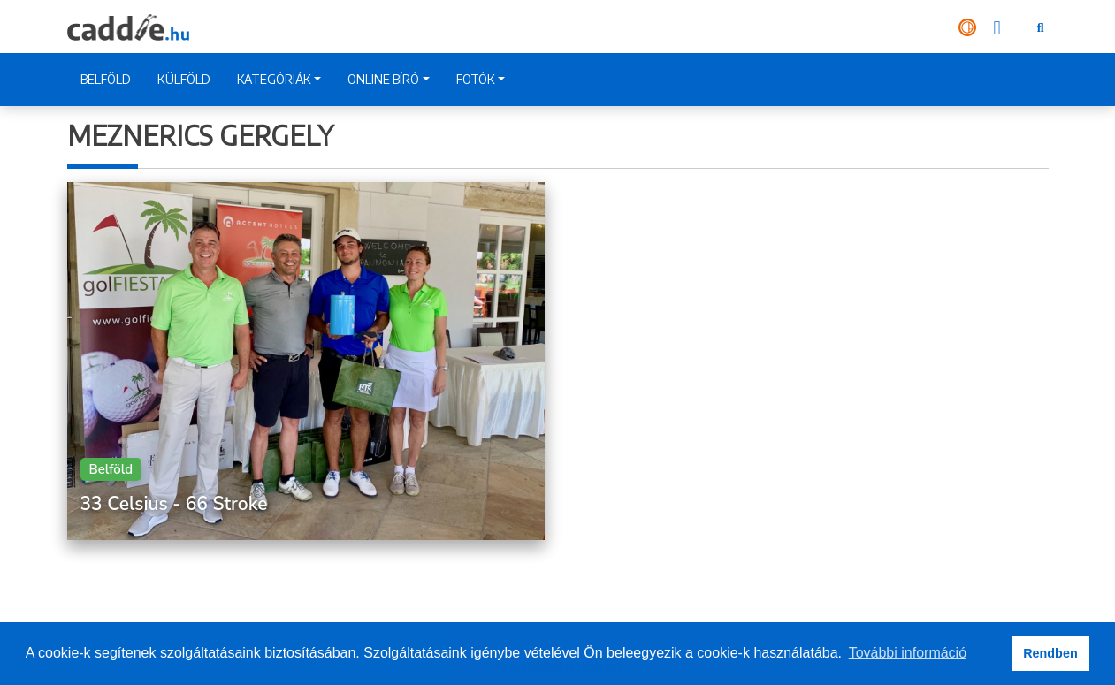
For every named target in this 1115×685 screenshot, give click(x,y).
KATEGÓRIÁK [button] (274, 79)
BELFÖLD (105, 79)
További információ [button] (907, 652)
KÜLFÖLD (183, 79)
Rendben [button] (1050, 653)
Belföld (111, 469)
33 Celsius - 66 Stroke (174, 503)
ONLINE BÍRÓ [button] (383, 79)
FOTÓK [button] (475, 79)
